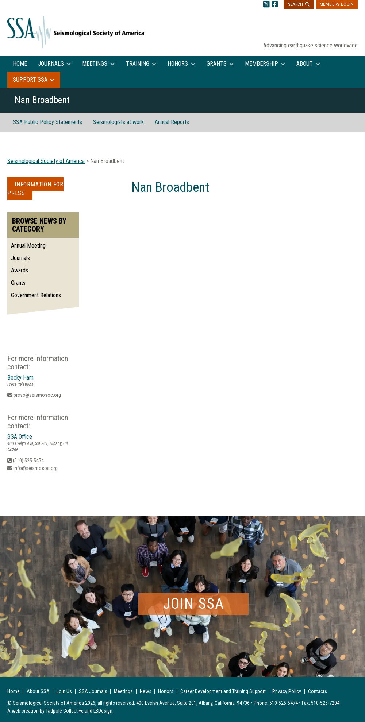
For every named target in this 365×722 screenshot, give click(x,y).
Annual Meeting (28, 245)
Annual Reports (172, 122)
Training (137, 63)
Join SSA (193, 603)
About (304, 63)
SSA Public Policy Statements (47, 122)
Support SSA (30, 79)
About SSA (38, 691)
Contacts (317, 691)
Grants (217, 63)
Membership (261, 63)
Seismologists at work (118, 122)
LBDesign (102, 711)
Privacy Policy (286, 691)
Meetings (94, 63)
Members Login (337, 4)
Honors (178, 63)
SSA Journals (93, 691)
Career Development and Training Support (223, 691)
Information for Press (35, 189)
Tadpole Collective (65, 711)
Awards (19, 270)
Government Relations (36, 295)
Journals (51, 63)
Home (20, 63)
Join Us (64, 691)
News (145, 691)
